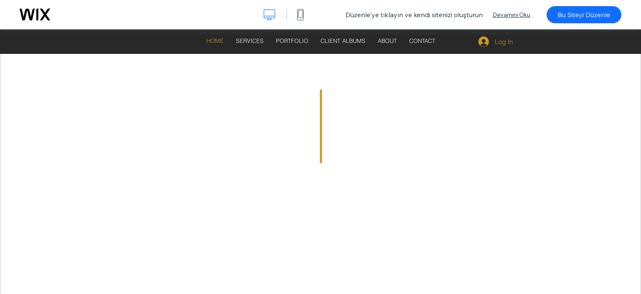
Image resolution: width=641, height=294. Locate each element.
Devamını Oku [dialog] (511, 14)
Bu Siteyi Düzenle (584, 15)
